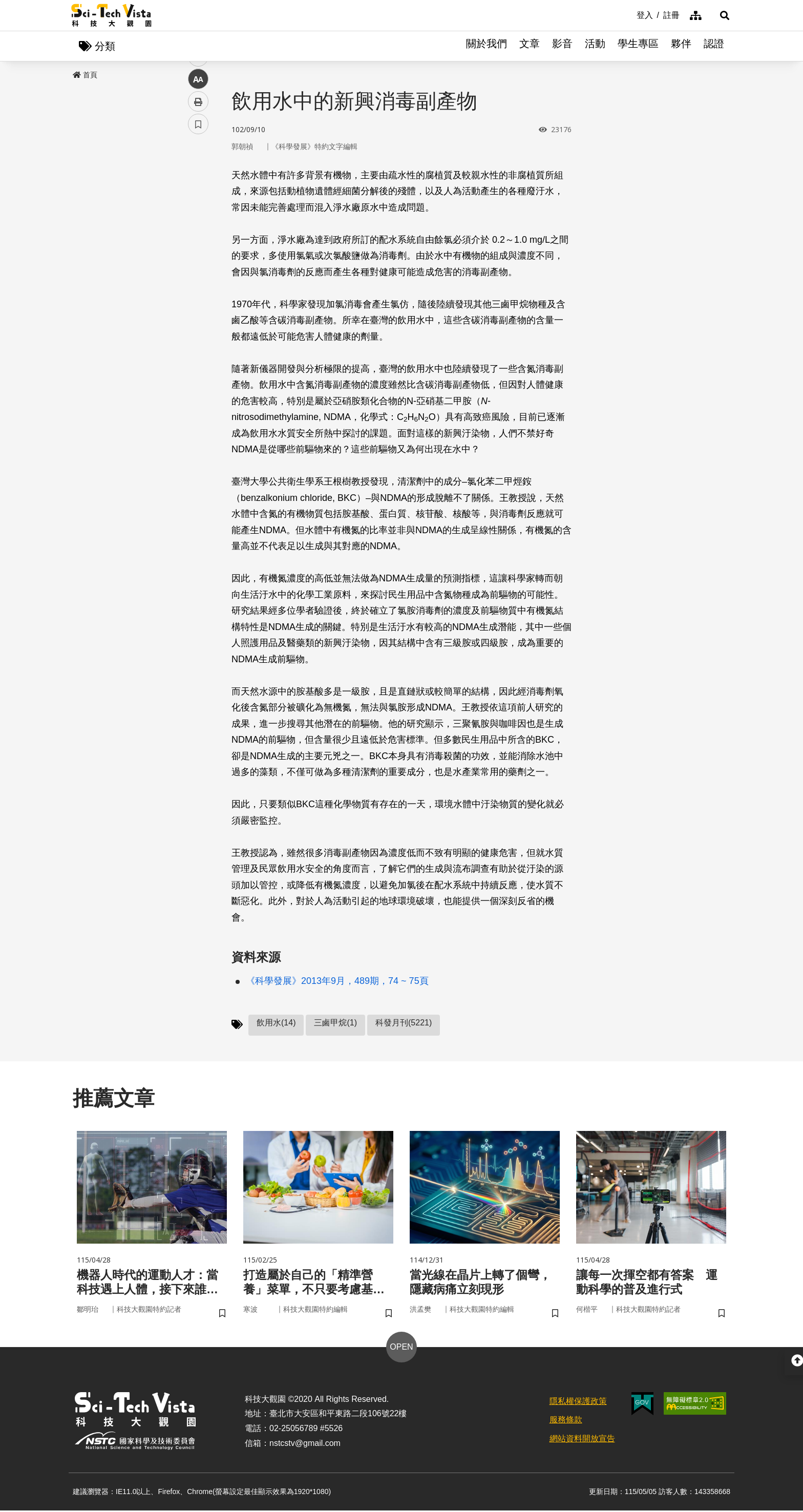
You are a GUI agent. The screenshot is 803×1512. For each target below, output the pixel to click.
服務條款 (566, 1421)
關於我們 (486, 46)
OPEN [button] (401, 1348)
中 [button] (198, 263)
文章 (529, 46)
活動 (595, 46)
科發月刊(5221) (403, 1023)
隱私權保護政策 (578, 1402)
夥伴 (681, 46)
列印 (198, 286)
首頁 (85, 75)
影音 (562, 46)
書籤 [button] (198, 308)
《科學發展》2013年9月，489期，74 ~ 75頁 (337, 981)
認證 (714, 46)
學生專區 (638, 46)
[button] (719, 15)
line (194, 241)
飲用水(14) (276, 1023)
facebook (198, 196)
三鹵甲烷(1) (335, 1023)
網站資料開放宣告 (582, 1440)
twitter (198, 218)
